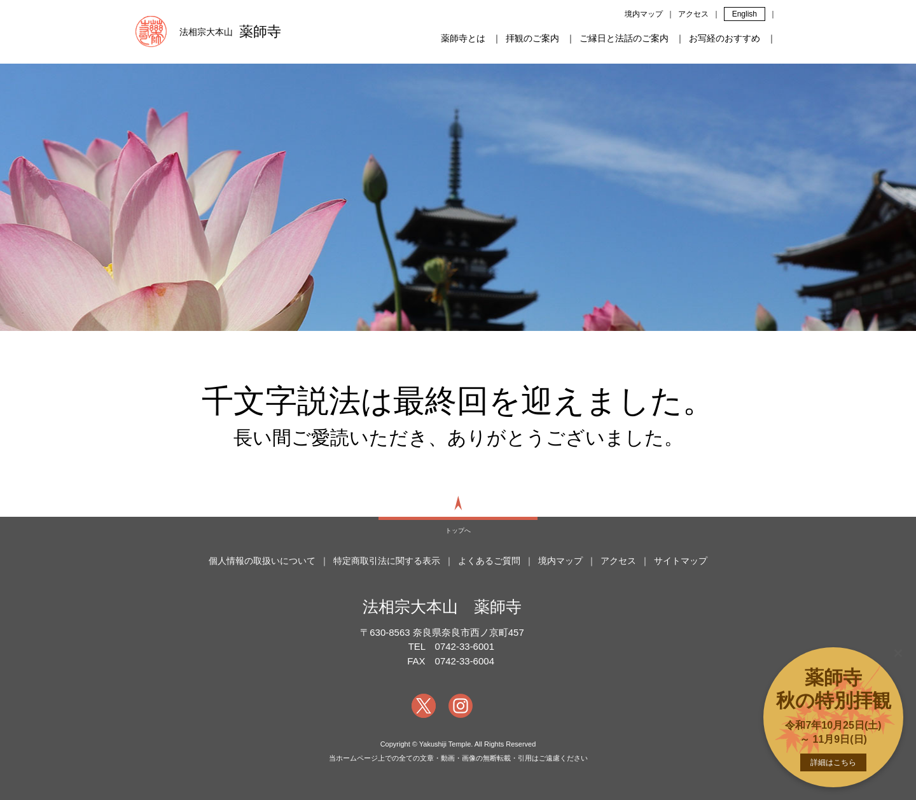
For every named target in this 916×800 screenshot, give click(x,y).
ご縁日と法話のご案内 (624, 38)
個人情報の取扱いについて (262, 561)
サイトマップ (680, 561)
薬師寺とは (463, 38)
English (744, 14)
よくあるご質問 (489, 561)
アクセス (693, 14)
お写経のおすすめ (724, 38)
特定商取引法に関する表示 (386, 561)
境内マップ (644, 14)
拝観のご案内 (532, 38)
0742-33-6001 (464, 646)
